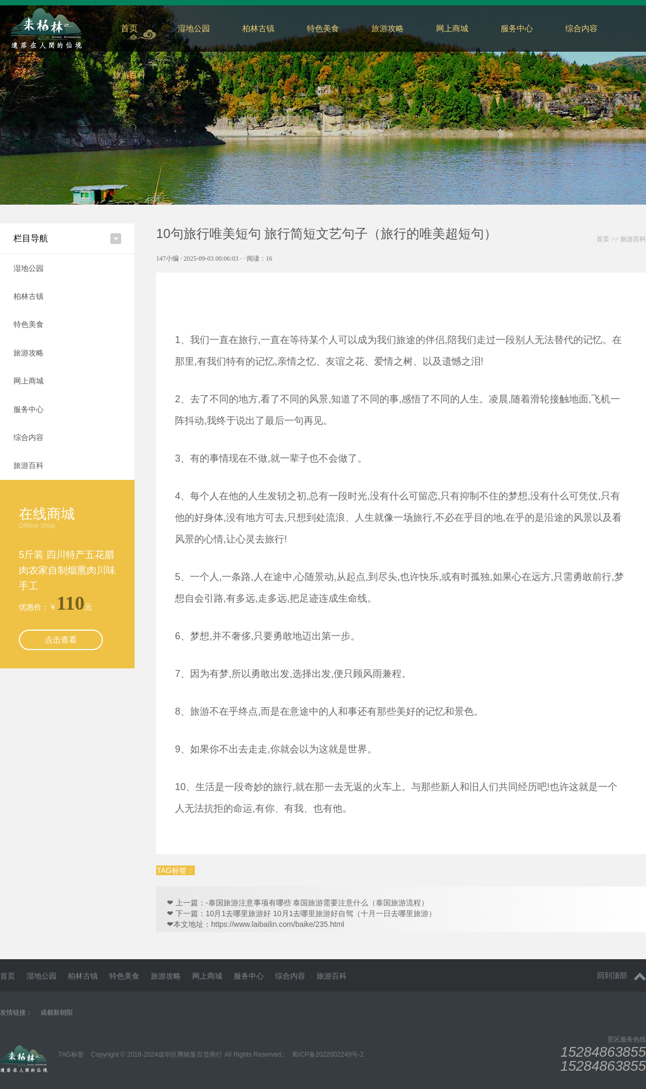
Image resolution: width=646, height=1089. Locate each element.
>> (621, 239)
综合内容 (28, 437)
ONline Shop (37, 525)
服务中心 (517, 28)
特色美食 (323, 28)
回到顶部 (621, 975)
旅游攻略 (387, 28)
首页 (129, 28)
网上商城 (452, 28)
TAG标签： (175, 870)
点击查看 (61, 639)
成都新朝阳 (56, 1012)
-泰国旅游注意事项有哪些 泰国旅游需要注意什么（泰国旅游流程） (317, 902)
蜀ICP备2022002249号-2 (327, 1054)
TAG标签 (71, 1054)
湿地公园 (194, 28)
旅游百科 (129, 74)
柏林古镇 (258, 28)
